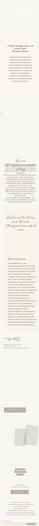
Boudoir (20, 474)
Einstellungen (31, 524)
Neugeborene (20, 471)
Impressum (20, 485)
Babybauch (20, 469)
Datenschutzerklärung (20, 487)
